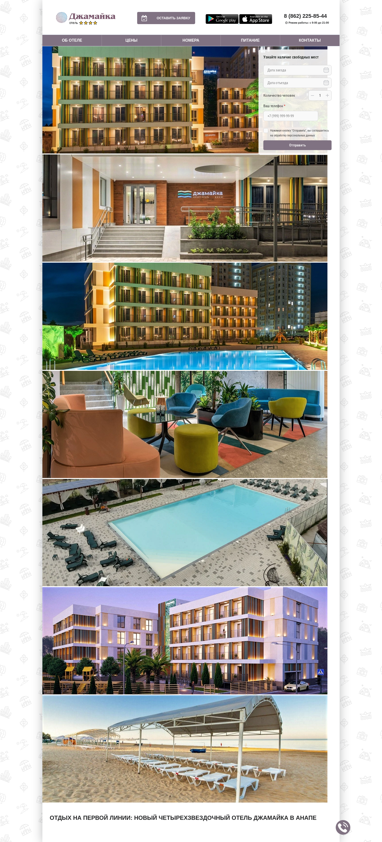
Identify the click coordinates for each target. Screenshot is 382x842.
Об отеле (72, 40)
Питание (250, 40)
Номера (190, 40)
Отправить (297, 145)
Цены (131, 40)
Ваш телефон (274, 106)
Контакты (310, 40)
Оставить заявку (163, 18)
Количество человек (279, 95)
